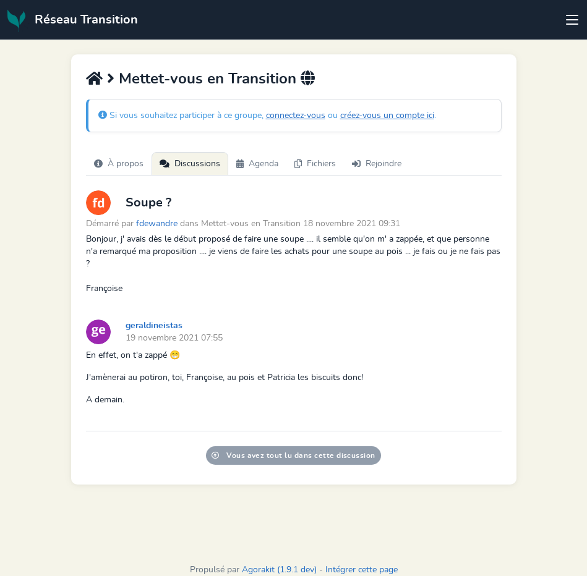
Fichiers (315, 163)
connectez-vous (295, 115)
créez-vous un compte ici (387, 115)
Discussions (190, 163)
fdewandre (157, 223)
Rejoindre (376, 163)
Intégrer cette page (361, 569)
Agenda (257, 163)
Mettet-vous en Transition (210, 79)
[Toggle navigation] (572, 20)
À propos (119, 163)
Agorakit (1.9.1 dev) (279, 569)
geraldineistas (154, 325)
